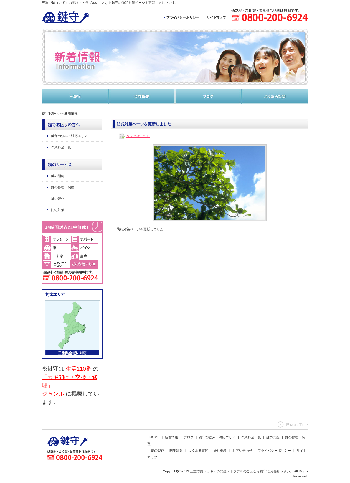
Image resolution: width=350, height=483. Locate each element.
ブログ (189, 437)
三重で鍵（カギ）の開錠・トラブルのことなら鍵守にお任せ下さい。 (241, 471)
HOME (154, 437)
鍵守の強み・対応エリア (69, 136)
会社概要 (220, 450)
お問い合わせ (242, 450)
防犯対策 (57, 210)
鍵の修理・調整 (62, 187)
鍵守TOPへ (50, 113)
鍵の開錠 (57, 176)
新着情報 (171, 437)
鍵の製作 (57, 199)
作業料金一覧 (61, 147)
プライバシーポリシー (274, 450)
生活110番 (78, 369)
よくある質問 (198, 450)
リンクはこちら (138, 136)
